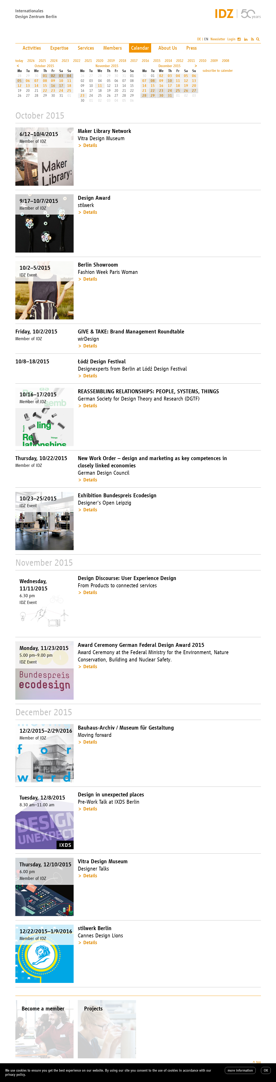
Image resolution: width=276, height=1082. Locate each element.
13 (28, 86)
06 (28, 81)
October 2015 (44, 66)
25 (69, 91)
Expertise (59, 48)
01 (45, 76)
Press (191, 48)
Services (86, 48)
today (19, 61)
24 (61, 91)
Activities (32, 48)
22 (45, 91)
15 (45, 86)
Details (90, 145)
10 (61, 81)
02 (53, 76)
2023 (65, 61)
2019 (111, 61)
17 (61, 86)
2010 (202, 61)
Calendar (140, 48)
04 (69, 76)
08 (45, 81)
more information (240, 1070)
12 (19, 86)
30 (161, 96)
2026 (31, 61)
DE (199, 39)
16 (53, 86)
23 (53, 91)
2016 (145, 61)
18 (69, 86)
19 (186, 86)
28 (144, 96)
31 (170, 96)
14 (36, 86)
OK (266, 1070)
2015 (157, 61)
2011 (191, 61)
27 (194, 91)
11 (69, 81)
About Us (167, 48)
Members (112, 48)
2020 (99, 61)
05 (19, 81)
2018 (122, 61)
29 (153, 96)
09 (53, 81)
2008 (225, 61)
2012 (179, 61)
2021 (88, 61)
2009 (214, 61)
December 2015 (169, 66)
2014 (168, 61)
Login (231, 39)
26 (186, 91)
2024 (53, 61)
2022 (76, 61)
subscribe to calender (218, 71)
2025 (42, 61)
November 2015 (106, 66)
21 (144, 91)
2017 (134, 61)
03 (61, 76)
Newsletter (217, 39)
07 (36, 81)
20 (194, 86)
